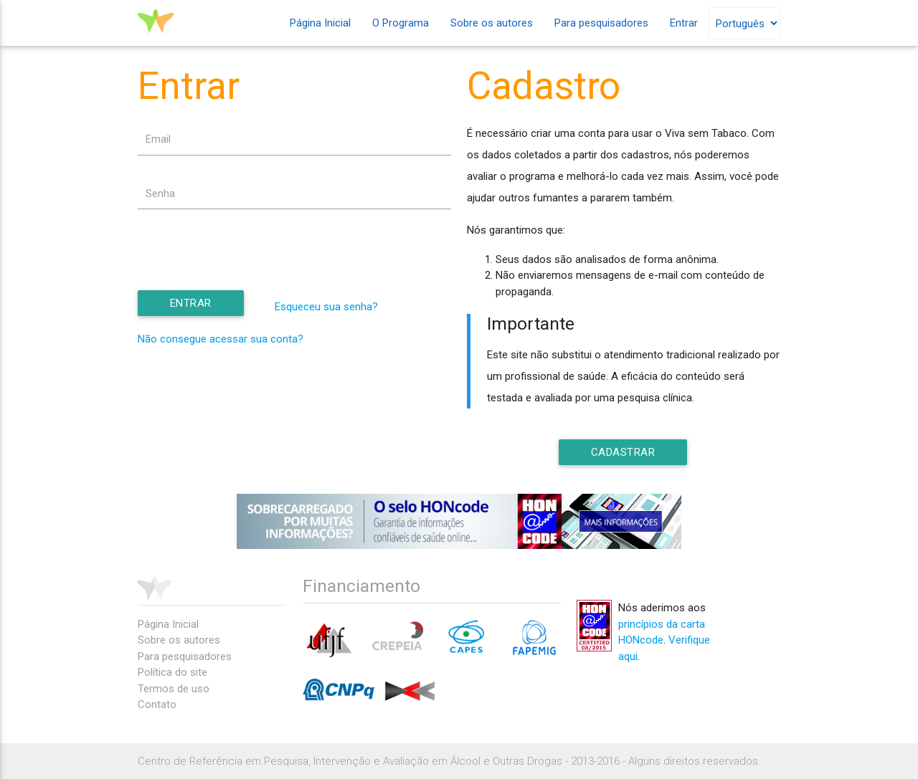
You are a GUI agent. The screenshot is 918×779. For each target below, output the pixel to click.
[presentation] (247, 263)
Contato (157, 704)
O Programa (400, 22)
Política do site (172, 672)
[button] (191, 304)
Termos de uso (173, 688)
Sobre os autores (491, 22)
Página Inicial (320, 22)
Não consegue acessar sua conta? (220, 339)
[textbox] (294, 139)
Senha (160, 193)
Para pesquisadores (601, 22)
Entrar (684, 22)
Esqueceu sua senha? (326, 307)
